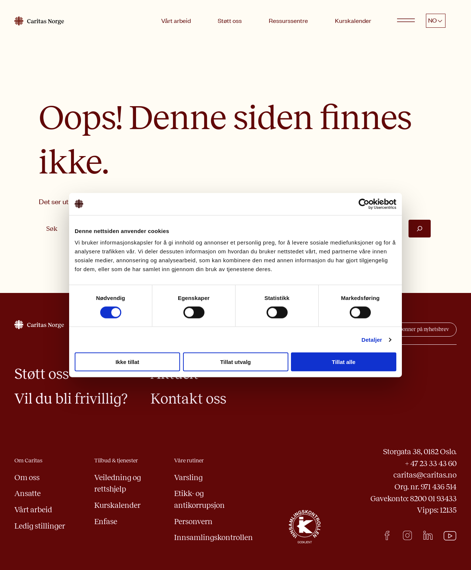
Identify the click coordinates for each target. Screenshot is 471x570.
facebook (387, 535)
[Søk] (420, 228)
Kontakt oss (188, 399)
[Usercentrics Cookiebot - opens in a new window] (364, 203)
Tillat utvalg (235, 362)
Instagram (407, 535)
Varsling (188, 477)
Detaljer (372, 339)
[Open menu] (406, 21)
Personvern (193, 521)
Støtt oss (230, 20)
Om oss (27, 477)
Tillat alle (344, 362)
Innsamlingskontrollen (213, 537)
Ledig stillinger (39, 526)
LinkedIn (428, 535)
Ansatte (27, 493)
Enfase (105, 521)
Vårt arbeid (176, 20)
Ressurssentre (288, 20)
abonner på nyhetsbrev (423, 329)
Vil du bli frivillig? (71, 399)
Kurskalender (353, 20)
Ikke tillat (127, 362)
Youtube (450, 536)
